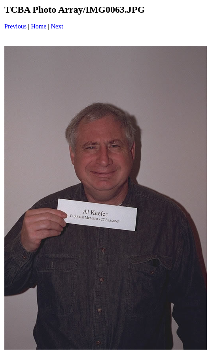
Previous (15, 26)
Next (57, 26)
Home (38, 26)
